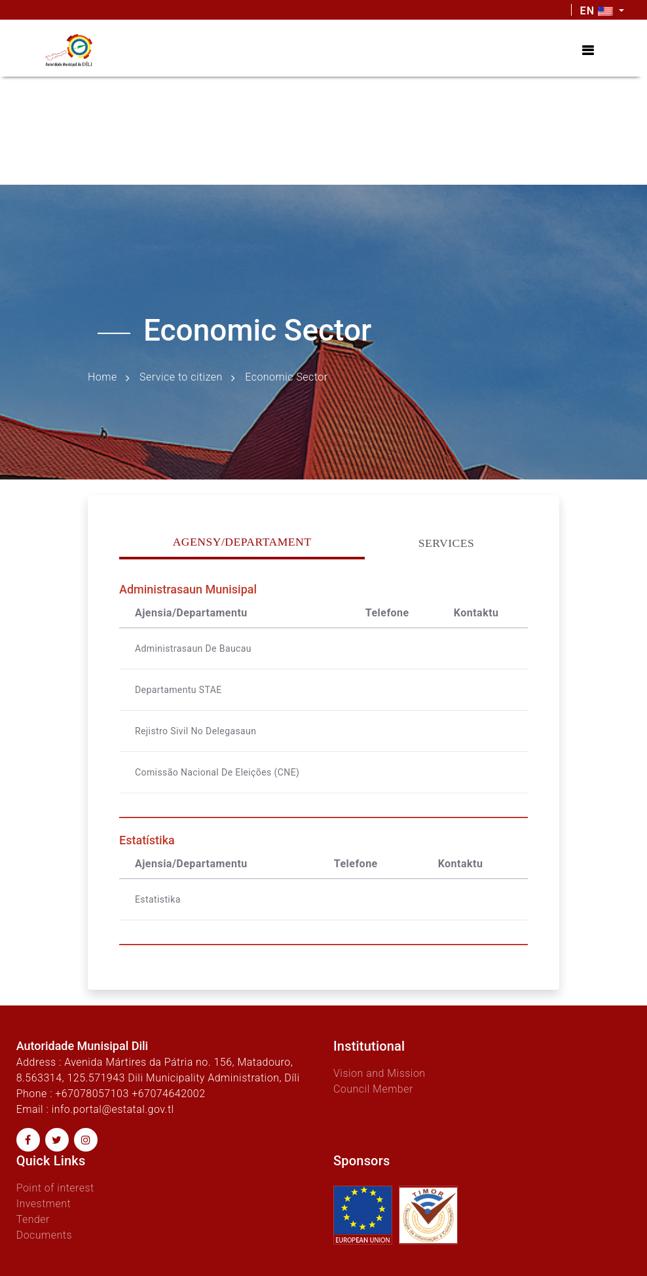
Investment (43, 1203)
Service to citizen (181, 377)
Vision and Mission (379, 1073)
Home (102, 377)
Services (446, 543)
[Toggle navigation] (588, 50)
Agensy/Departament (242, 541)
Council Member (373, 1089)
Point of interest (55, 1188)
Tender (33, 1219)
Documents (44, 1235)
